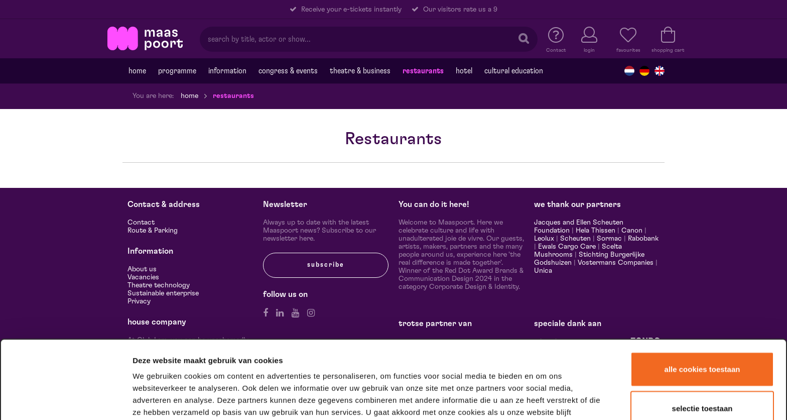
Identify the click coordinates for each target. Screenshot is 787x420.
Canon (631, 230)
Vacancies (143, 277)
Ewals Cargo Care (567, 246)
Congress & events (288, 71)
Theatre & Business (360, 71)
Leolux (544, 238)
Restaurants (423, 71)
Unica (543, 270)
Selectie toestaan (702, 350)
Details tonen (543, 399)
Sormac (609, 238)
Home (137, 71)
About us (142, 269)
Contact (141, 222)
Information (227, 71)
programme (177, 71)
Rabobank (643, 238)
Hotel (464, 71)
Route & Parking (152, 230)
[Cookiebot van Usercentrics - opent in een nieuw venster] (66, 399)
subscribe (325, 264)
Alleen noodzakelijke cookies (701, 388)
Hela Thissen (595, 230)
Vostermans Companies (615, 262)
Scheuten (575, 238)
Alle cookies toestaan (702, 311)
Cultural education (513, 71)
